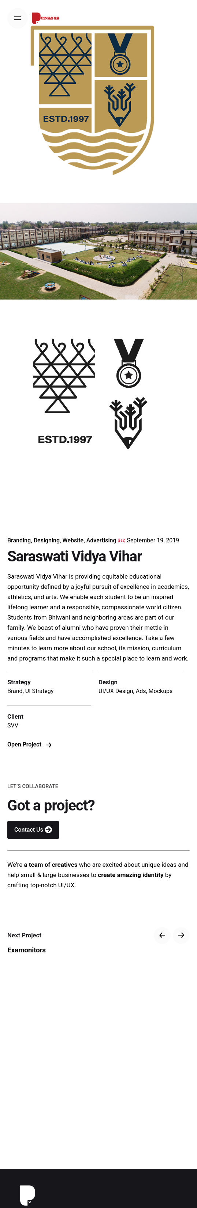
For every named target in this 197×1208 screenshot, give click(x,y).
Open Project (29, 744)
